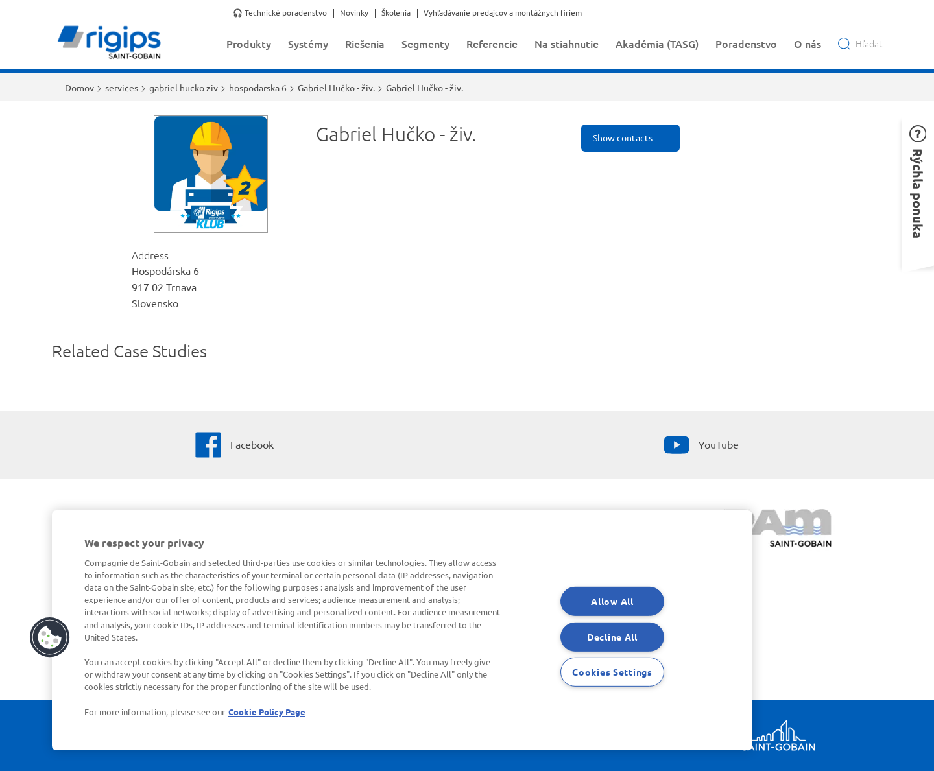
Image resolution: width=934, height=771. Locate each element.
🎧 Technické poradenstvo (280, 13)
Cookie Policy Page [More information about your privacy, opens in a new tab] (266, 711)
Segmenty (425, 43)
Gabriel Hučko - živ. (336, 87)
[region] (402, 630)
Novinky (354, 13)
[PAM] (778, 530)
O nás (807, 43)
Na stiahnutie (566, 43)
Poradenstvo (746, 43)
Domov (79, 87)
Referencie (492, 43)
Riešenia (365, 43)
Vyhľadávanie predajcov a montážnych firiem (503, 13)
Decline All (612, 636)
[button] (50, 637)
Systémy (308, 43)
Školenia (396, 13)
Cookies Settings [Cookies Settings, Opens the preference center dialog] (612, 672)
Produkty (248, 43)
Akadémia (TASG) (657, 43)
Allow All (612, 601)
